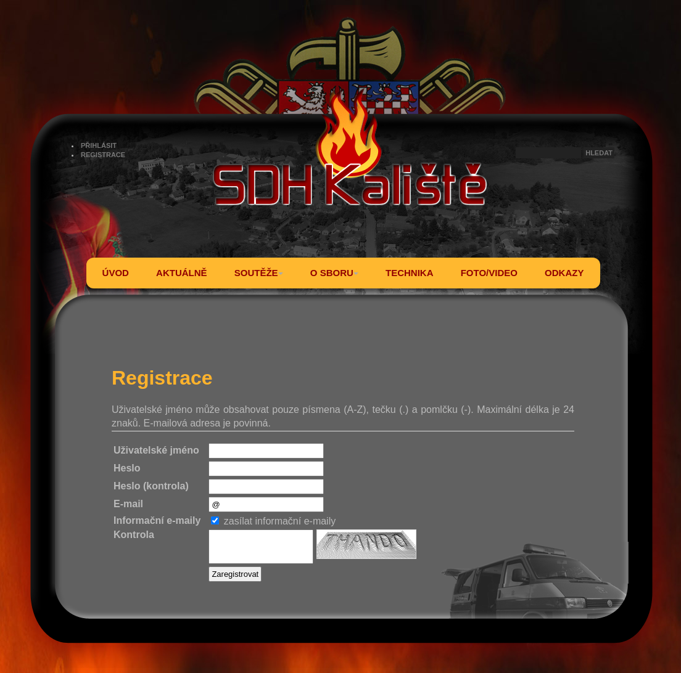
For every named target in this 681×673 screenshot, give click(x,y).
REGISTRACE (103, 154)
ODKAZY (564, 272)
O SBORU (334, 272)
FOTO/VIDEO (489, 272)
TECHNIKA (410, 272)
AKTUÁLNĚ (181, 272)
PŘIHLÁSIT (99, 145)
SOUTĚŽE (258, 272)
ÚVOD (115, 272)
